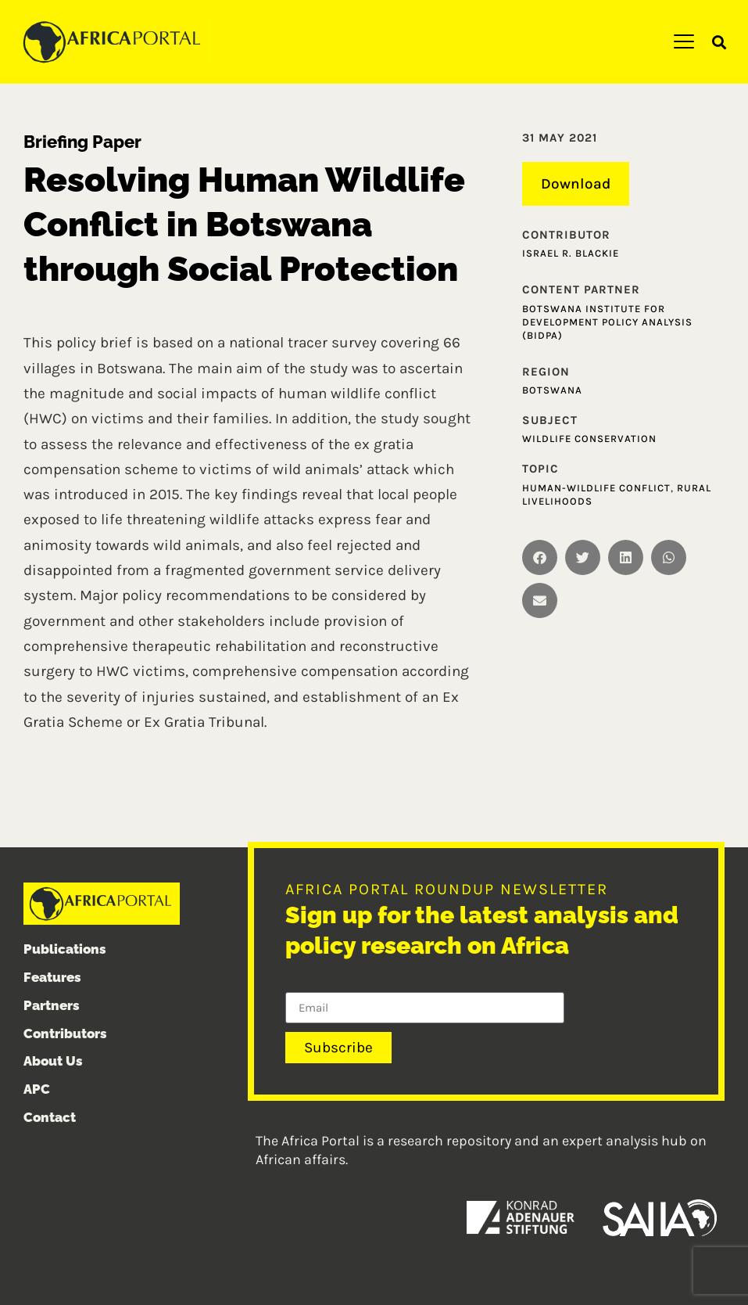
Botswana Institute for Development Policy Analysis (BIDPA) (607, 322)
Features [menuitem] (52, 977)
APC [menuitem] (36, 1089)
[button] (719, 43)
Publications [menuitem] (64, 949)
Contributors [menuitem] (65, 1033)
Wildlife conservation (589, 438)
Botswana (552, 390)
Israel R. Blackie (570, 253)
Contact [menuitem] (49, 1117)
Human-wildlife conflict (596, 488)
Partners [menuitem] (51, 1005)
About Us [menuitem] (53, 1061)
